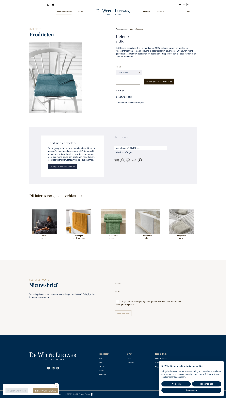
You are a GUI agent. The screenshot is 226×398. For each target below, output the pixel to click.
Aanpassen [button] (191, 390)
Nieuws (146, 11)
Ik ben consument (16, 390)
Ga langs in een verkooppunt (62, 166)
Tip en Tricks (161, 358)
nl (180, 4)
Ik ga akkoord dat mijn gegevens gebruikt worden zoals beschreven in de (148, 303)
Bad (100, 358)
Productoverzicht (63, 11)
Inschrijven (123, 313)
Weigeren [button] (176, 384)
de (188, 4)
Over (80, 11)
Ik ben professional (45, 390)
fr (184, 4)
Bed (100, 362)
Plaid (101, 366)
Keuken (102, 374)
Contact (160, 11)
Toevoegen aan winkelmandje (159, 81)
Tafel (101, 370)
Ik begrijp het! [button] (206, 384)
